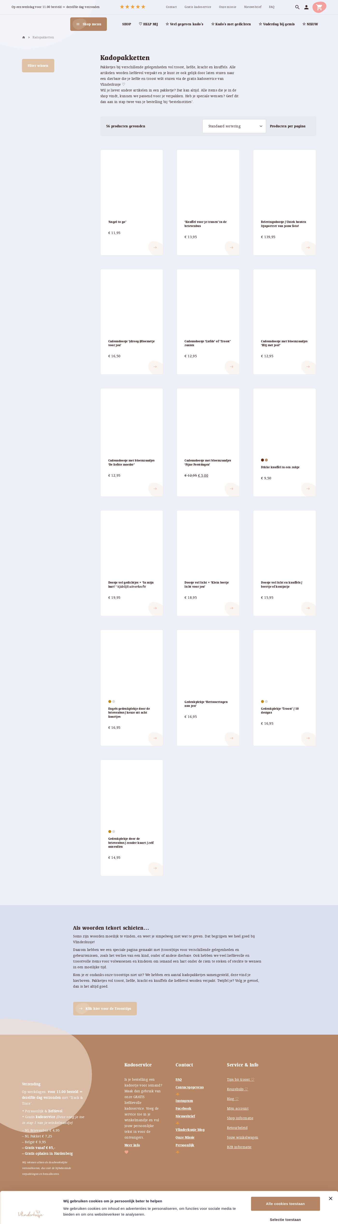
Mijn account (237, 1108)
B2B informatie (239, 1147)
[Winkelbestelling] (234, 126)
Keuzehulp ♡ (237, 1089)
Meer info (132, 1145)
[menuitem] (171, 7)
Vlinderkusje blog (190, 1130)
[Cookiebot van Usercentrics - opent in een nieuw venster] (31, 1214)
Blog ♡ (233, 1099)
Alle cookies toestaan (285, 1176)
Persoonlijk (185, 1145)
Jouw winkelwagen (242, 1137)
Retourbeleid (237, 1128)
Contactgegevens (190, 1087)
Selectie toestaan (285, 1192)
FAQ (179, 1079)
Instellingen (262, 1214)
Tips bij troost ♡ (240, 1079)
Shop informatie (240, 1118)
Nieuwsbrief (185, 1116)
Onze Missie (185, 1137)
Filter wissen (38, 65)
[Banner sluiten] (330, 1171)
